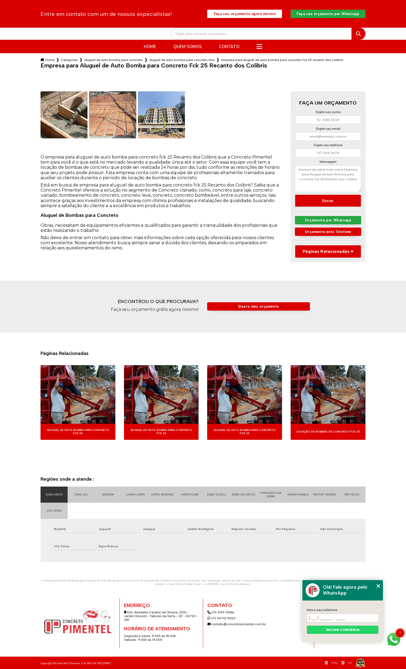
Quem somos (187, 46)
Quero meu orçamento (258, 306)
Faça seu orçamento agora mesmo (245, 14)
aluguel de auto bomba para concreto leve (182, 60)
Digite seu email (328, 129)
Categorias (69, 60)
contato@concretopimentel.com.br (237, 624)
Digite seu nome (328, 112)
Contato (229, 46)
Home (150, 46)
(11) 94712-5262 (221, 618)
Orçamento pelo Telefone (328, 232)
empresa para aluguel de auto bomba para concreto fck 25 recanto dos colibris (282, 60)
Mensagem (328, 162)
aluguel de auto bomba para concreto (113, 60)
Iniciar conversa (343, 630)
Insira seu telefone (322, 610)
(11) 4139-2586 (220, 612)
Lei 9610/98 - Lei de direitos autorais (227, 584)
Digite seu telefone (328, 145)
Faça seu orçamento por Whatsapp (328, 14)
